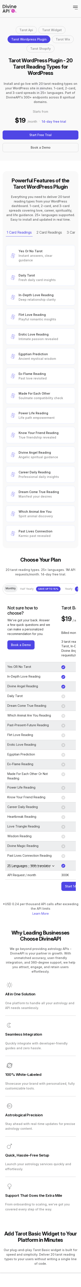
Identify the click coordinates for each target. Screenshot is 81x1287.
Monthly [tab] (11, 588)
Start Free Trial (40, 135)
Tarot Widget (52, 30)
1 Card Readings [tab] (19, 232)
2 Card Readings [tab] (49, 232)
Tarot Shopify (40, 48)
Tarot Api (26, 30)
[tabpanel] (40, 393)
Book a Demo (41, 147)
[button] (40, 255)
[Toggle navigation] (75, 8)
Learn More (40, 913)
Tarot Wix (63, 39)
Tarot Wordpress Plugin (29, 39)
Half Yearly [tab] (40, 588)
